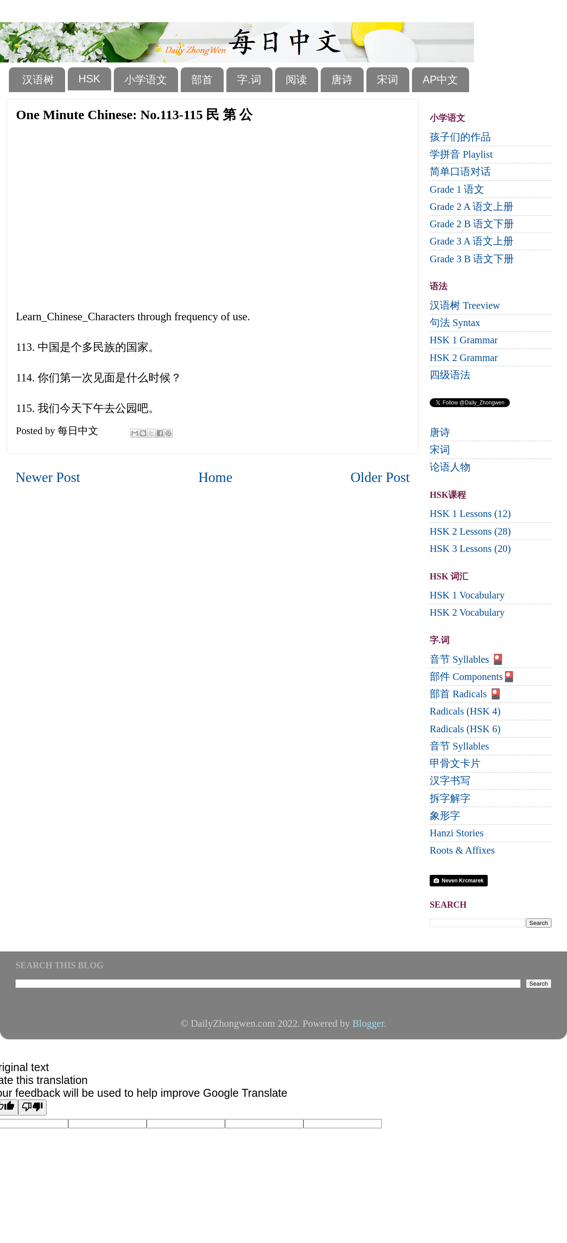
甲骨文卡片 (455, 763)
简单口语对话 (460, 171)
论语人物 (450, 467)
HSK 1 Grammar (464, 340)
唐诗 (342, 79)
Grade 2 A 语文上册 (471, 206)
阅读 (296, 79)
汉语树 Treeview (465, 305)
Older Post (380, 477)
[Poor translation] (32, 1107)
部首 (202, 79)
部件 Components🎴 (472, 676)
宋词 (387, 79)
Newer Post (48, 477)
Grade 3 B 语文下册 (472, 258)
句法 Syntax (455, 322)
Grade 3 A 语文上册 (471, 241)
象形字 (445, 815)
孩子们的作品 (460, 137)
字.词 (249, 79)
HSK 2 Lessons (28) (470, 531)
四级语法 (450, 375)
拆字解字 (450, 798)
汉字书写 (450, 780)
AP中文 (440, 79)
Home (215, 477)
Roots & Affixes (462, 850)
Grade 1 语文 (457, 189)
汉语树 (38, 79)
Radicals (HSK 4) (465, 711)
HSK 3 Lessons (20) (470, 548)
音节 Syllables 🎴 (467, 659)
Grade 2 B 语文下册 (472, 223)
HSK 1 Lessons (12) (470, 513)
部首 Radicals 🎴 (466, 693)
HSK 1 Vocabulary (467, 595)
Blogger (368, 1023)
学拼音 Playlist (461, 154)
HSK (89, 79)
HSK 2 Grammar (464, 357)
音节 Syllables (459, 746)
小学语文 (145, 79)
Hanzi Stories (457, 833)
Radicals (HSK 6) (465, 728)
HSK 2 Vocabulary (467, 612)
